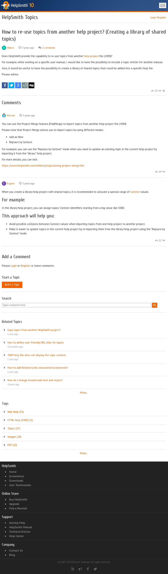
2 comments (48, 47)
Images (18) (14, 436)
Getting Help (17, 523)
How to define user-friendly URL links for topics (35, 342)
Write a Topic (12, 284)
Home (13, 472)
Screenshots (16, 476)
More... (84, 392)
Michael (11, 115)
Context (135, 192)
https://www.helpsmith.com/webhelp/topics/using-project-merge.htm (43, 165)
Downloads (16, 480)
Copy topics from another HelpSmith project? (34, 330)
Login (153, 17)
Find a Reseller (18, 508)
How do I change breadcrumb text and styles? (35, 380)
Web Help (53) (15, 412)
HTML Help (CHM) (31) (20, 420)
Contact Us (16, 550)
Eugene (11, 183)
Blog (12, 555)
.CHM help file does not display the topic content (36, 355)
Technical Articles (19, 531)
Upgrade (14, 504)
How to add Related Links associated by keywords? (37, 367)
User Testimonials (20, 485)
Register (161, 17)
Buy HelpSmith (18, 499)
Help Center (16, 536)
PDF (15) (12, 445)
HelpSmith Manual (20, 527)
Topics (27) (13, 428)
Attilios (10, 47)
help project (91, 56)
